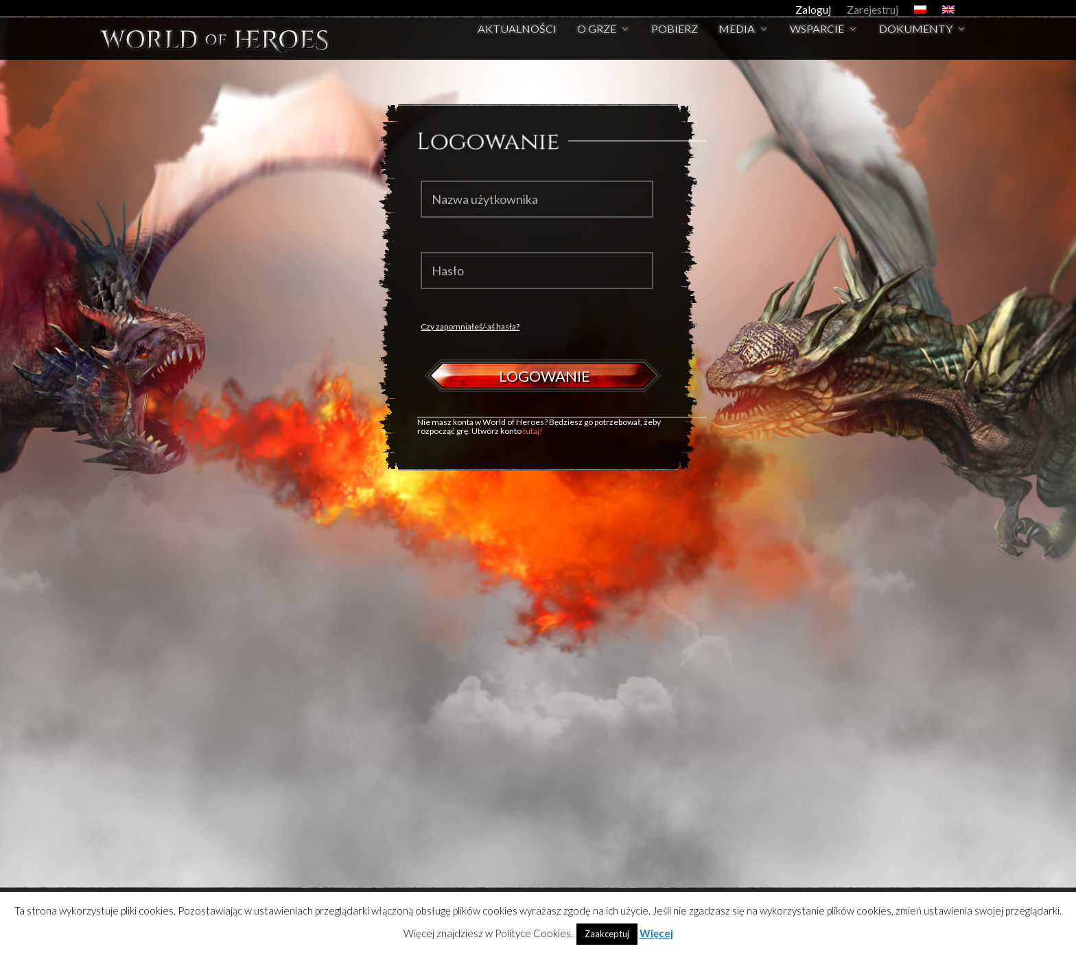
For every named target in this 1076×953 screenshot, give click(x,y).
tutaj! (533, 431)
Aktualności (517, 45)
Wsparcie (817, 45)
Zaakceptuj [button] (607, 933)
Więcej (656, 933)
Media (736, 45)
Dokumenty (915, 45)
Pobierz (674, 45)
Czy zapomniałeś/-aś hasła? (470, 326)
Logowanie (544, 376)
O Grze (596, 45)
